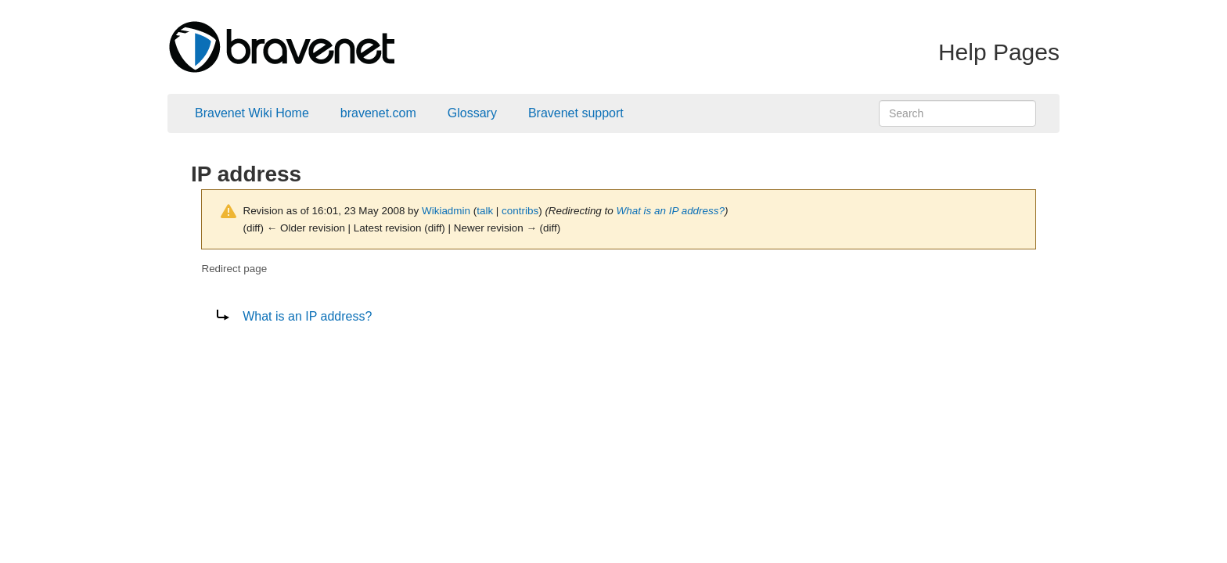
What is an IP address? (671, 211)
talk (485, 211)
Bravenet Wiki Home (252, 113)
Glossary (472, 113)
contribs (520, 211)
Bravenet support (576, 113)
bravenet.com (378, 113)
